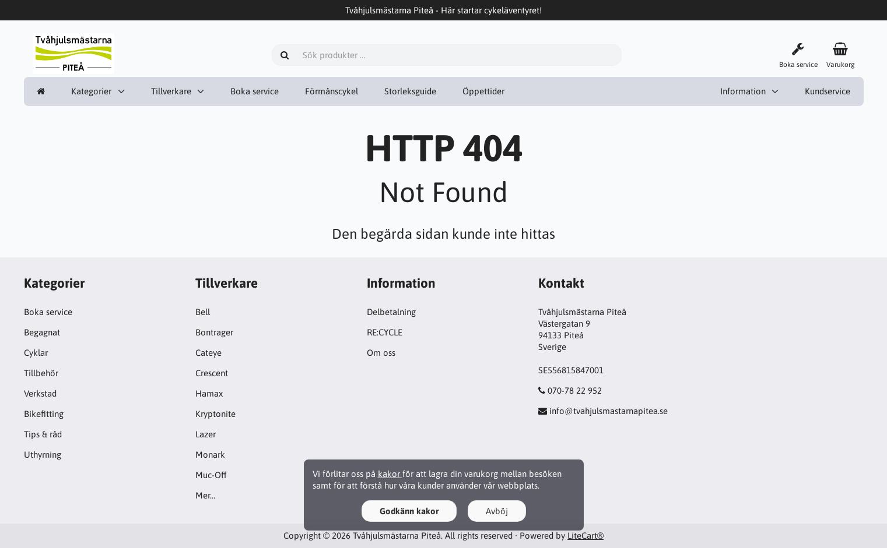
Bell (202, 312)
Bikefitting (44, 414)
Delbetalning (391, 312)
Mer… (205, 495)
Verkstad (40, 393)
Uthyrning (42, 454)
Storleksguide (410, 91)
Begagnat (42, 332)
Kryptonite (215, 414)
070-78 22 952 (575, 390)
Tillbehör (41, 373)
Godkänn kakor (409, 511)
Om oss (381, 353)
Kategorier (91, 91)
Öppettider (483, 91)
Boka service (254, 91)
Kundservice (827, 91)
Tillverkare (171, 91)
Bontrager (214, 332)
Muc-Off (211, 475)
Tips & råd (43, 434)
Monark (210, 454)
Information (743, 91)
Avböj (497, 511)
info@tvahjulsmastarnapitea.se (608, 411)
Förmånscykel (331, 91)
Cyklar (36, 353)
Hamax (209, 393)
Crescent (211, 373)
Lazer (205, 434)
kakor (390, 474)
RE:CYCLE (384, 332)
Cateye (208, 353)
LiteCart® (585, 535)
